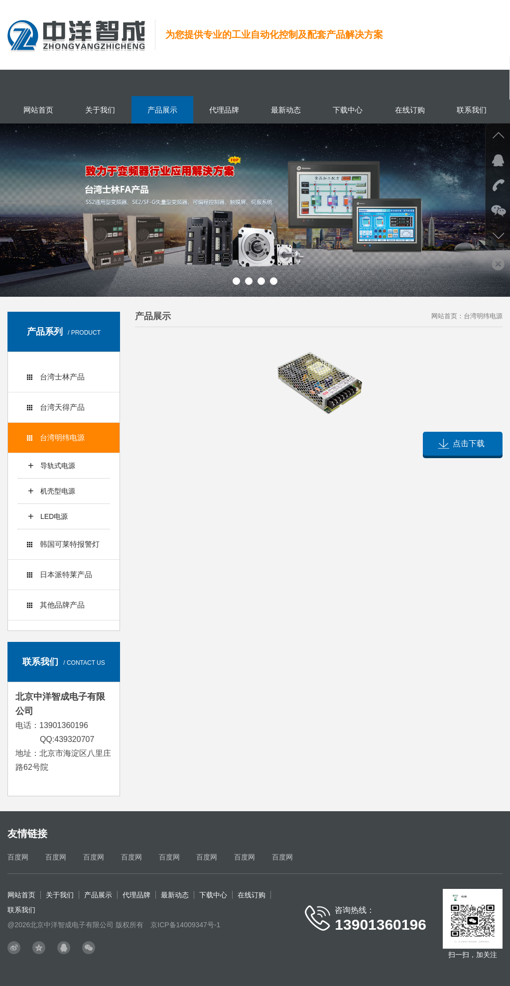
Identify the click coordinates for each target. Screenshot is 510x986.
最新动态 (286, 110)
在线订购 (410, 110)
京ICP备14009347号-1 (185, 925)
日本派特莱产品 (59, 574)
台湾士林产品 (56, 376)
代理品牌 (224, 110)
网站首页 (38, 110)
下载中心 (348, 110)
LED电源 (54, 516)
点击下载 (469, 443)
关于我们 (100, 110)
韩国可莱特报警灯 (63, 544)
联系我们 (472, 110)
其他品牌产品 (56, 605)
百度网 (17, 857)
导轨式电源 (57, 466)
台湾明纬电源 (56, 437)
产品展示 (162, 110)
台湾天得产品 (56, 407)
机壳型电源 (57, 491)
